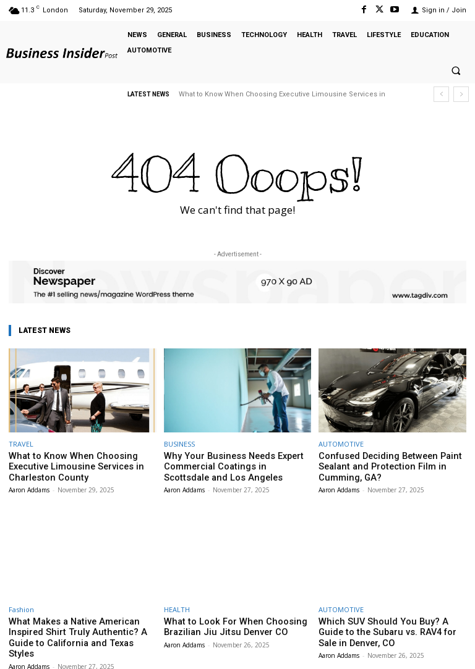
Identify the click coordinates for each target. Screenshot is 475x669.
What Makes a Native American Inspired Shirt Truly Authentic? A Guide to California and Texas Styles (82, 627)
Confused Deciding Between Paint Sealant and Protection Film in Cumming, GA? (392, 465)
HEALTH (177, 605)
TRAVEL (21, 443)
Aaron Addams (29, 486)
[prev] (441, 94)
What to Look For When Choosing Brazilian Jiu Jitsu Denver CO (224, 622)
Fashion (21, 605)
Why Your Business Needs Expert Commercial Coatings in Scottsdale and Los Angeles (236, 465)
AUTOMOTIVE (341, 443)
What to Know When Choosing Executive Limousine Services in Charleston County (82, 465)
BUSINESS (179, 443)
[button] (456, 71)
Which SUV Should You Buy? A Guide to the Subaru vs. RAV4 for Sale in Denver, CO (389, 627)
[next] (461, 94)
